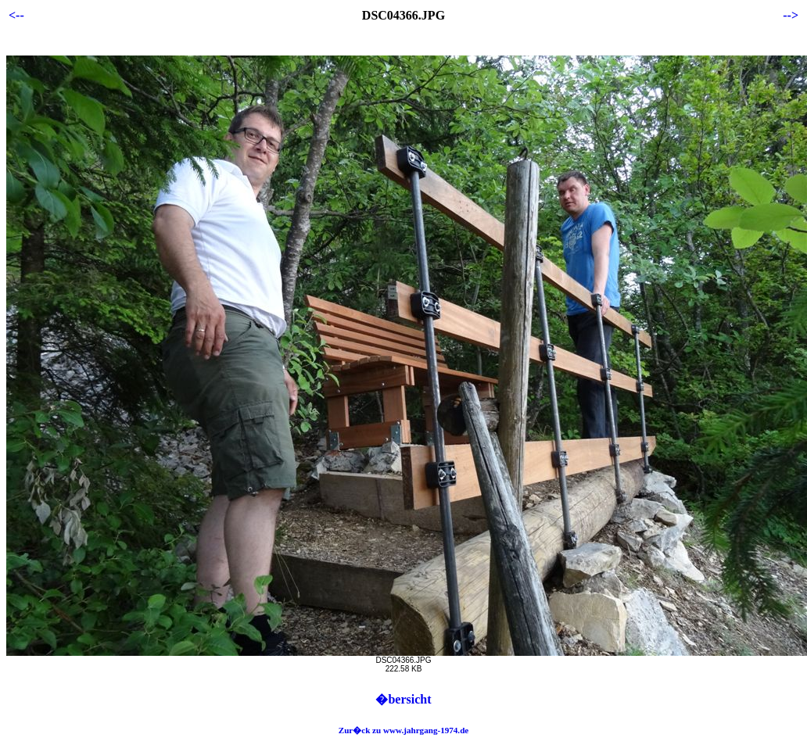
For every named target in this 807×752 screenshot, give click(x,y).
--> (790, 15)
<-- (16, 15)
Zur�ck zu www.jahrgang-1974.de (404, 730)
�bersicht (403, 699)
